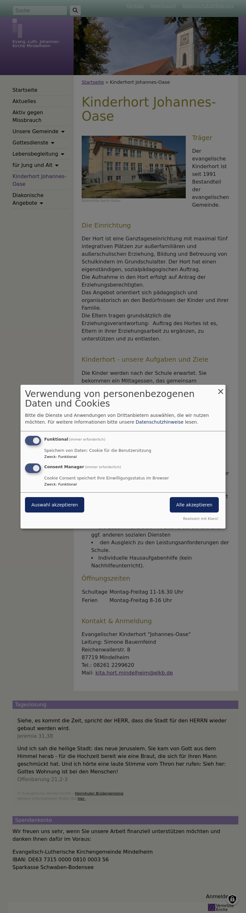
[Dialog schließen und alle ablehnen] (221, 388)
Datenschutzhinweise (160, 422)
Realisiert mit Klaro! (200, 519)
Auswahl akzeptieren (54, 504)
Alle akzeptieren (194, 504)
